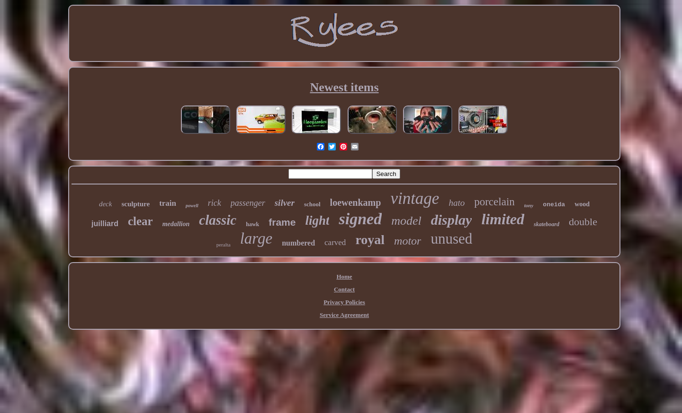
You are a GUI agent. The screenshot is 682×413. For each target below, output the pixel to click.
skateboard (546, 224)
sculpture (135, 204)
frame (282, 222)
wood (582, 204)
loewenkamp (355, 202)
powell (192, 205)
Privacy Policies (344, 302)
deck (105, 204)
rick (214, 203)
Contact (344, 289)
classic (217, 220)
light (317, 220)
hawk (252, 224)
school (312, 204)
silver (285, 203)
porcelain (494, 202)
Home (344, 276)
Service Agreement (344, 314)
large (256, 238)
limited (502, 219)
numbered (298, 243)
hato (457, 203)
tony (529, 205)
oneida (554, 204)
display (451, 220)
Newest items (344, 87)
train (167, 203)
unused (451, 238)
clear (140, 221)
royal (370, 239)
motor (407, 241)
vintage (414, 198)
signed (360, 219)
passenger (248, 203)
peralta (223, 244)
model (406, 221)
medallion (176, 224)
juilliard (104, 224)
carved (335, 242)
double (583, 222)
